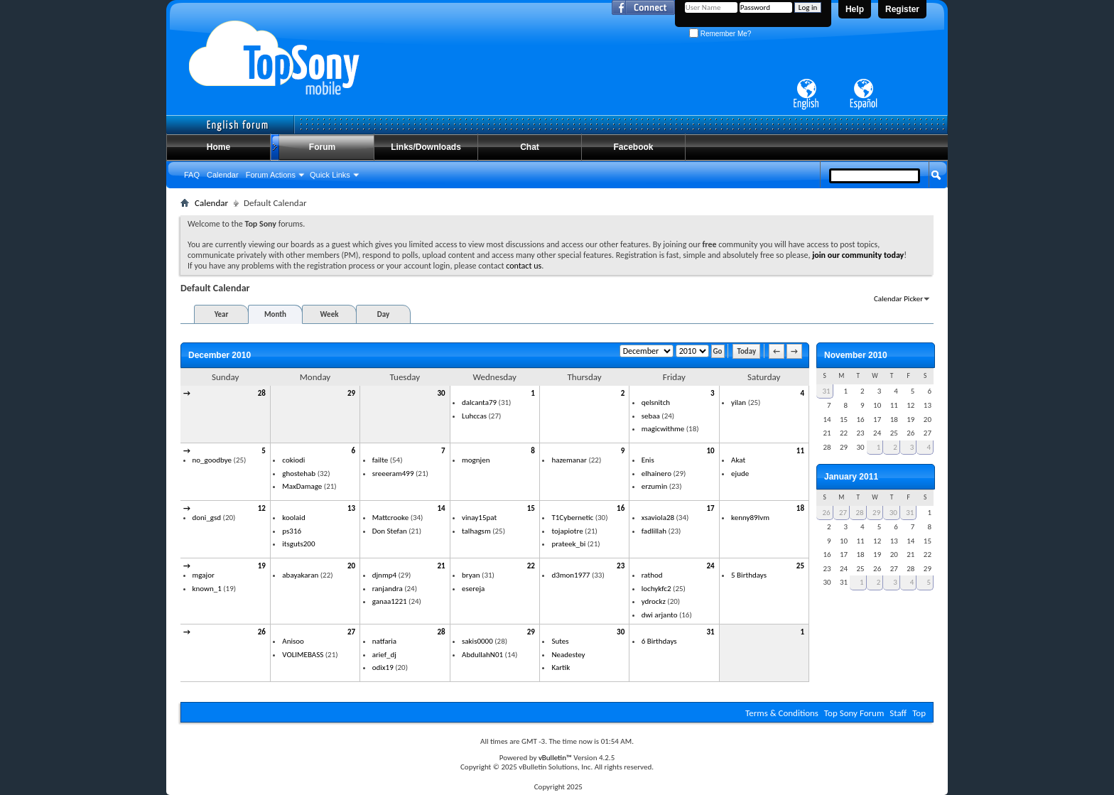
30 (441, 393)
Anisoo (293, 641)
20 (351, 565)
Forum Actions (271, 175)
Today (746, 351)
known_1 (207, 588)
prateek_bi (568, 543)
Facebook (633, 147)
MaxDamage (302, 486)
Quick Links (330, 175)
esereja (473, 588)
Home (218, 147)
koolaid (293, 517)
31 (710, 632)
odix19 (383, 667)
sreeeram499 (393, 473)
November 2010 (855, 355)
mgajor (204, 575)
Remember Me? (720, 34)
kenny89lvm (750, 517)
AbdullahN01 (482, 654)
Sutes (559, 641)
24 (710, 565)
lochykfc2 (656, 588)
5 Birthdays (749, 575)
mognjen (476, 460)
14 (441, 508)
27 (351, 632)
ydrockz (654, 601)
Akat (738, 460)
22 (531, 565)
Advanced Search (903, 201)
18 (800, 508)
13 (351, 508)
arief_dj (384, 654)
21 (441, 565)
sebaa (651, 416)
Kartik (560, 667)
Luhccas (474, 416)
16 (620, 508)
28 (262, 393)
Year (222, 314)
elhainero (656, 473)
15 (531, 508)
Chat (529, 147)
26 (262, 632)
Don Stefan (389, 531)
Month (275, 314)
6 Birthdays (659, 641)
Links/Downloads (426, 147)
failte (380, 460)
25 (800, 565)
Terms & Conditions (781, 713)
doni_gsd (207, 517)
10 (710, 450)
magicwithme (663, 428)
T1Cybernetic (572, 517)
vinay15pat (479, 517)
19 (262, 565)
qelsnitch (656, 402)
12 (262, 508)
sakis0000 (477, 641)
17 (710, 508)
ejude (740, 473)
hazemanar (569, 460)
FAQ (192, 175)
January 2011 (851, 477)
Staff (898, 713)
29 (351, 393)
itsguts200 (298, 543)
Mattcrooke (390, 517)
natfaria (384, 641)
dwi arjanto (660, 615)
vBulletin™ (555, 757)
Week (329, 314)
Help (854, 9)
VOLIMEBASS (302, 654)
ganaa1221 (389, 601)
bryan (471, 575)
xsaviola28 (658, 517)
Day (383, 314)
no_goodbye (212, 460)
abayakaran (300, 575)
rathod (652, 575)
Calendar (223, 175)
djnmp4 (384, 575)
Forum (322, 147)
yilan (738, 402)
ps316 (291, 531)
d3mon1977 (570, 575)
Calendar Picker (898, 298)
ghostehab (298, 473)
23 (620, 565)
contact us (523, 266)
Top (919, 713)
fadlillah (654, 531)
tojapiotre (567, 531)
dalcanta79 (479, 402)
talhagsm (476, 531)
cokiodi (293, 460)
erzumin (654, 486)
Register (902, 9)
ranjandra (387, 588)
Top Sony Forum (854, 713)
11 (800, 450)
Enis (648, 460)
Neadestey (568, 654)
